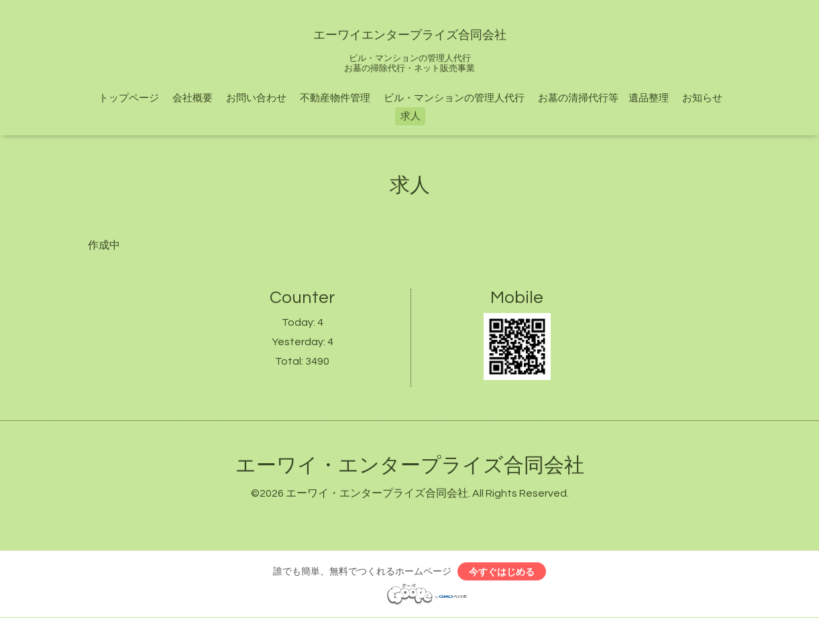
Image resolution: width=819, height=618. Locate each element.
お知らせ (702, 98)
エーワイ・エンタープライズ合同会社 (409, 465)
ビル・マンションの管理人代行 (454, 98)
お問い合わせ (256, 98)
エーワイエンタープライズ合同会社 (409, 35)
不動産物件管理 (335, 98)
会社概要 (192, 98)
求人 (410, 116)
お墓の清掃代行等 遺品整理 (603, 98)
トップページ (129, 98)
